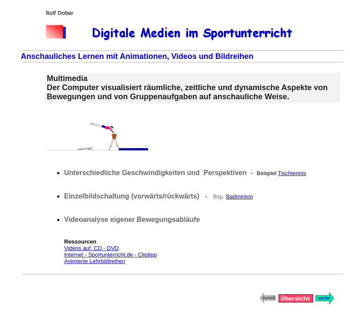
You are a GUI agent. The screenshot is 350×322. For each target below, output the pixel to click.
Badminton (239, 196)
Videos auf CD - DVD (91, 248)
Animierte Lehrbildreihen (94, 261)
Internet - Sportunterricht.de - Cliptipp (110, 254)
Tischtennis (292, 173)
